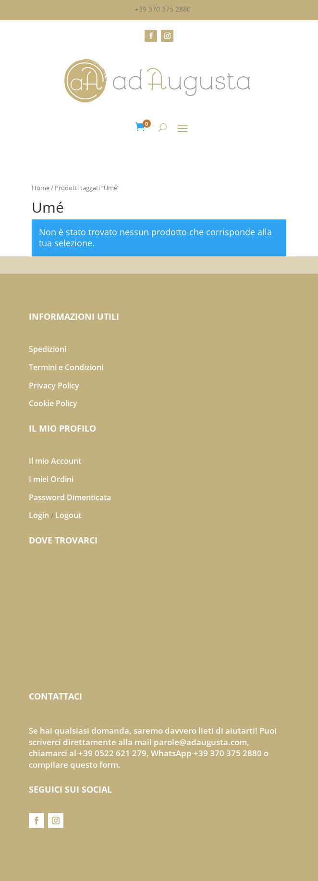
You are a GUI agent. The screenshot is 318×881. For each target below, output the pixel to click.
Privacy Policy (54, 385)
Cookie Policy (53, 403)
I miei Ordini (51, 479)
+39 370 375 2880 (163, 8)
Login (39, 515)
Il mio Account (55, 461)
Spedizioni (47, 349)
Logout (68, 515)
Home (40, 187)
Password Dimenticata (70, 497)
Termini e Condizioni (66, 367)
